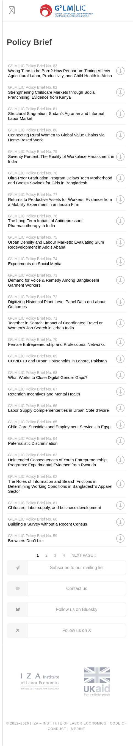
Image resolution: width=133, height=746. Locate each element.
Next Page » (83, 555)
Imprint (77, 729)
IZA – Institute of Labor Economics (69, 723)
